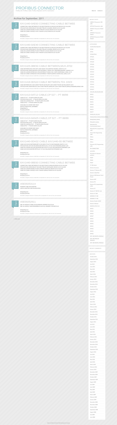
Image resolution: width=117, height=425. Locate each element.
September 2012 (94, 289)
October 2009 (93, 377)
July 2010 (92, 354)
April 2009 (92, 392)
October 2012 (93, 286)
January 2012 (93, 309)
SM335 (92, 223)
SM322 (92, 211)
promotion (92, 151)
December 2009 (94, 372)
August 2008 (93, 412)
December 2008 (94, 402)
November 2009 (94, 374)
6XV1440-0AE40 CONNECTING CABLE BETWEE (47, 44)
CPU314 (92, 71)
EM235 (92, 107)
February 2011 (93, 337)
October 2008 (93, 407)
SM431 (92, 231)
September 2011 (94, 319)
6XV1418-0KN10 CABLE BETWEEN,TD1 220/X (46, 82)
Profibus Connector (40, 8)
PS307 (91, 157)
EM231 (92, 102)
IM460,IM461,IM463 (95, 119)
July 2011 (92, 324)
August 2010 (93, 352)
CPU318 (92, 79)
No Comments (56, 38)
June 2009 (92, 387)
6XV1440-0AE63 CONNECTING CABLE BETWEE (47, 23)
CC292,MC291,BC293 (95, 46)
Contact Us (100, 10)
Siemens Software (94, 203)
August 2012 (93, 291)
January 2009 (93, 399)
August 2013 (93, 261)
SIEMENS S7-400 (94, 198)
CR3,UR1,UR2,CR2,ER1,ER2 (96, 92)
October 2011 (93, 316)
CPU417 (92, 89)
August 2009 (93, 382)
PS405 (91, 160)
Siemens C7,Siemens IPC (35, 195)
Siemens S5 (92, 188)
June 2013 (92, 266)
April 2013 (92, 271)
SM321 (92, 208)
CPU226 (92, 64)
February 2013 (93, 276)
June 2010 (92, 357)
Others (91, 137)
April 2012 (92, 301)
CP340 (91, 49)
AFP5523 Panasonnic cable (96, 26)
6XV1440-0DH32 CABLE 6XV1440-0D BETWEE (46, 141)
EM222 (92, 97)
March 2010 (93, 364)
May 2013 (92, 269)
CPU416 (92, 87)
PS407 (91, 162)
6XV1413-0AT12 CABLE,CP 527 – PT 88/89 (44, 94)
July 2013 (92, 264)
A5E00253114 (28, 183)
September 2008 (94, 409)
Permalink (22, 38)
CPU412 (92, 82)
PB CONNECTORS (94, 148)
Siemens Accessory (94, 167)
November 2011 (94, 314)
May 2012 (92, 299)
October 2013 (93, 256)
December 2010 (94, 342)
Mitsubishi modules (94, 122)
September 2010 (94, 349)
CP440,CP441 (93, 54)
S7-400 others (93, 165)
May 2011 (92, 329)
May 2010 (92, 359)
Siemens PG (93, 182)
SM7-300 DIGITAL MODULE (97, 242)
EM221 (92, 94)
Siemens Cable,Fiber (34, 38)
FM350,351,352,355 (95, 114)
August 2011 (93, 321)
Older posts (17, 218)
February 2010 (93, 367)
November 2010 (94, 344)
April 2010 (92, 362)
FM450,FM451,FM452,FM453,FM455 (99, 117)
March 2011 (93, 334)
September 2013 (94, 259)
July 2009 (92, 384)
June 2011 (92, 327)
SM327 (92, 216)
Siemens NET (93, 179)
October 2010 (93, 347)
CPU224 (92, 61)
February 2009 (93, 397)
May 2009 (92, 389)
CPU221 (92, 56)
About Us (94, 10)
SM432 (92, 233)
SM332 (92, 221)
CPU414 (92, 84)
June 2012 (92, 296)
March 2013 (93, 274)
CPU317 (92, 77)
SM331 (92, 218)
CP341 (91, 51)
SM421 (92, 226)
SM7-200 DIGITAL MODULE (97, 236)
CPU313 (92, 69)
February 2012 (93, 306)
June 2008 (92, 417)
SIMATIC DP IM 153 (95, 206)
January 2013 (93, 279)
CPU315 (92, 74)
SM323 (92, 213)
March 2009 (93, 394)
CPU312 (92, 66)
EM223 (92, 99)
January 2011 (93, 339)
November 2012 (94, 284)
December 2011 (94, 311)
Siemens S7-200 (94, 193)
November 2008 (94, 404)
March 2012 (93, 304)
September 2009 (94, 379)
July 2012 (92, 294)
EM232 (92, 104)
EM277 (92, 112)
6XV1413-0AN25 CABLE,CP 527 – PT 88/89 (44, 118)
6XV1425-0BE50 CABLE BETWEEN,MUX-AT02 (46, 66)
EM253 (92, 109)
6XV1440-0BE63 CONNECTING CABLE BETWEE (47, 162)
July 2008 (92, 414)
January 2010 (93, 369)
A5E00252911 (28, 201)
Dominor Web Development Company (62, 422)
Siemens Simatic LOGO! (95, 201)
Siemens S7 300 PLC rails (96, 191)
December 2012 (94, 281)
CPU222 (92, 59)
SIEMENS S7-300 (94, 196)
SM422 (92, 228)
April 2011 (92, 332)
